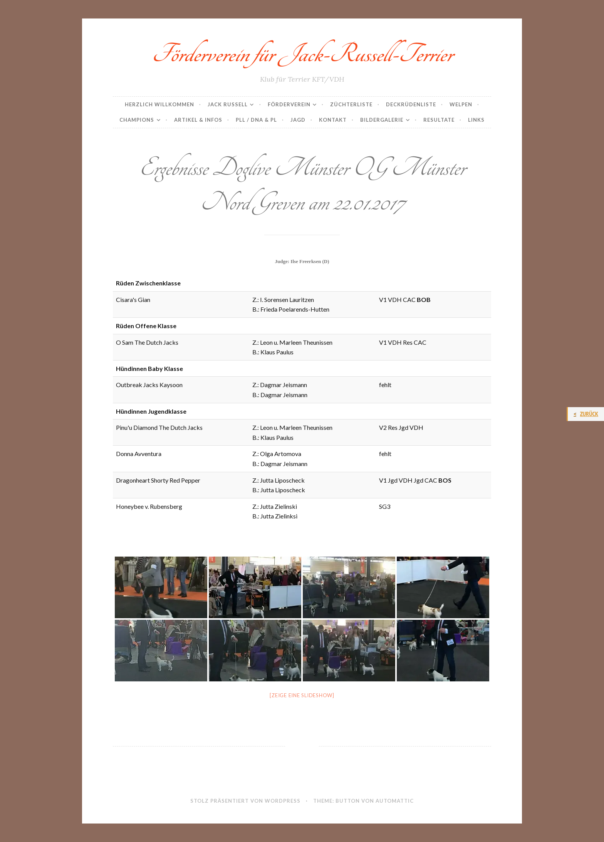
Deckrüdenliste (411, 104)
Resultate (439, 120)
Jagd (297, 120)
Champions (136, 120)
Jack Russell (228, 104)
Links (476, 120)
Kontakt (333, 120)
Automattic (395, 801)
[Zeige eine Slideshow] (302, 695)
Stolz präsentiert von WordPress (245, 801)
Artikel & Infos (198, 120)
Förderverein (289, 104)
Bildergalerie (381, 120)
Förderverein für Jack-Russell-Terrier (302, 54)
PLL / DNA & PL (256, 120)
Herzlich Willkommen (159, 104)
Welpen (461, 104)
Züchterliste (351, 104)
